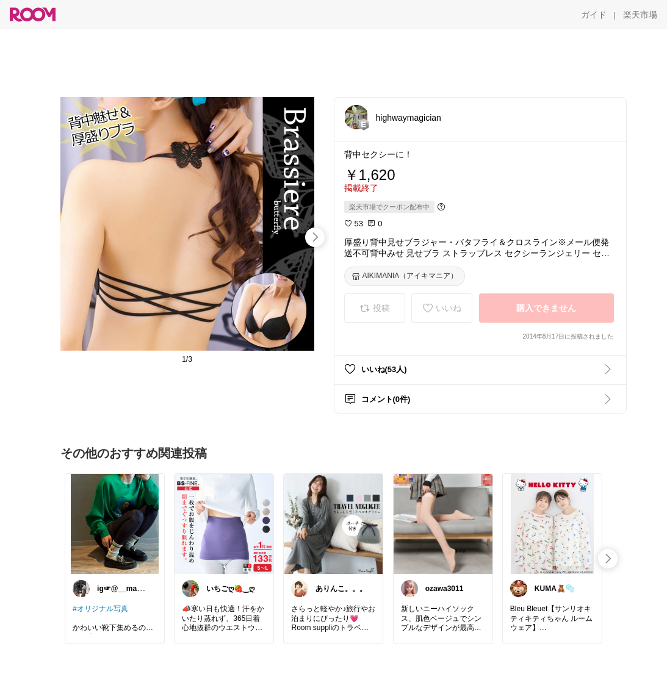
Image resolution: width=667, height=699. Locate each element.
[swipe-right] (315, 237)
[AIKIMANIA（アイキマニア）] (405, 276)
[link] (114, 523)
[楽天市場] (640, 14)
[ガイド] (594, 14)
